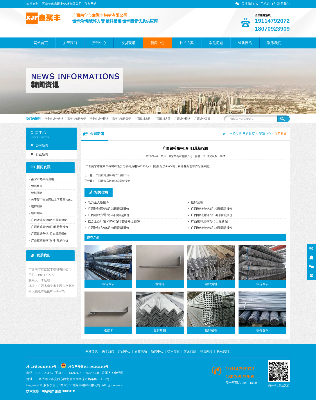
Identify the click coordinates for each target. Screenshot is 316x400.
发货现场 (128, 43)
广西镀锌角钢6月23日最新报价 (211, 227)
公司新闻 (37, 145)
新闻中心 (158, 43)
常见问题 (216, 43)
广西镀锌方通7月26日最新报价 (108, 215)
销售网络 (245, 43)
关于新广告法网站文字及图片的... (50, 199)
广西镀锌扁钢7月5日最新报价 (47, 240)
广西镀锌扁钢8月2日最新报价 (47, 226)
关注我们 (244, 3)
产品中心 (99, 43)
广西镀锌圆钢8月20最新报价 (47, 220)
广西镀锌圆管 (202, 118)
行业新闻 (37, 154)
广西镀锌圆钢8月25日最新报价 (108, 208)
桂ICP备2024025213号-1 (42, 366)
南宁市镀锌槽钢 (99, 118)
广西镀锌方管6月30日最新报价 (108, 227)
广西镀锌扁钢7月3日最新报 (209, 221)
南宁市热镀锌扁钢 (40, 179)
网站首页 (41, 43)
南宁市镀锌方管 (76, 118)
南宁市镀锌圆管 (121, 118)
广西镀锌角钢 (143, 118)
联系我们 (281, 3)
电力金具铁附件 (98, 202)
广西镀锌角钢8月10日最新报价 (211, 208)
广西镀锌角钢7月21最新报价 (47, 233)
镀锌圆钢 (35, 192)
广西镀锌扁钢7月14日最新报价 (211, 215)
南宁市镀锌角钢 (54, 118)
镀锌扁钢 (35, 206)
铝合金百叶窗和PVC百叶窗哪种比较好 (114, 221)
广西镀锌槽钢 (182, 118)
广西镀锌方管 (163, 118)
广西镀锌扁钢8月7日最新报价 (113, 175)
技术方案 (187, 43)
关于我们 (70, 43)
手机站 (263, 3)
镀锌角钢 (35, 186)
